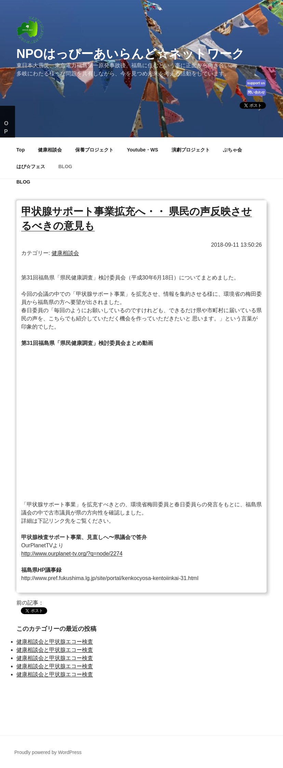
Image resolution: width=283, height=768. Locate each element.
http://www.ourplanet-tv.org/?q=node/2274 (71, 553)
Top (20, 150)
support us (256, 83)
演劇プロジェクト (191, 150)
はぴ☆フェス (30, 166)
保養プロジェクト (94, 150)
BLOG (65, 166)
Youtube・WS (142, 150)
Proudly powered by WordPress (48, 752)
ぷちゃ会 (232, 150)
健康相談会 (50, 150)
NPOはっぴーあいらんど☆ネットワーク (130, 54)
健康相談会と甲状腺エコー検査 (54, 641)
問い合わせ (256, 92)
